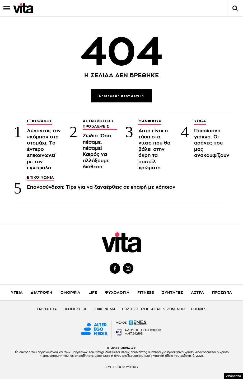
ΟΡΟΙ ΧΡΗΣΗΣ (75, 309)
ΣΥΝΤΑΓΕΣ (172, 292)
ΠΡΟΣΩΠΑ (222, 292)
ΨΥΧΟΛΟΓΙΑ (117, 292)
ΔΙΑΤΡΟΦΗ (41, 292)
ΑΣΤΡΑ (197, 292)
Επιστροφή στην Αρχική (121, 95)
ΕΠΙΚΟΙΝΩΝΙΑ (105, 309)
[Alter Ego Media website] (94, 329)
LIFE (92, 292)
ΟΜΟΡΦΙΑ (70, 292)
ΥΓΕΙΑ (17, 292)
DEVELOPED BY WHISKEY (121, 367)
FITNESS (145, 292)
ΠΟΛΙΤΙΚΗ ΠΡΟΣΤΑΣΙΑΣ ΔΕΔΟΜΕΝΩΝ (153, 309)
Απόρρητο (233, 376)
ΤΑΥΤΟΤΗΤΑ (46, 309)
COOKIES (199, 309)
